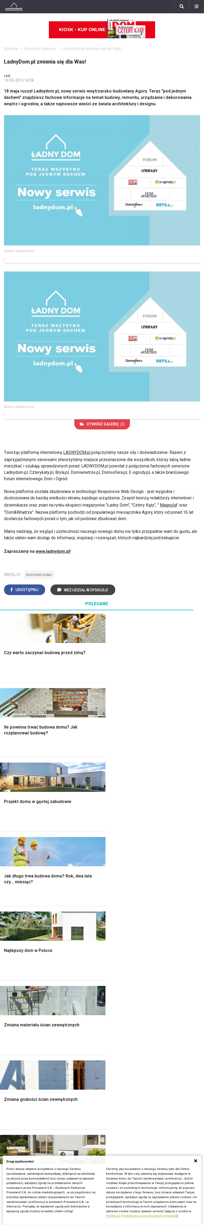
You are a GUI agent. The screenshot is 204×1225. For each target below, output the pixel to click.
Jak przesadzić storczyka (96, 1039)
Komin (10, 840)
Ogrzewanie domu (21, 876)
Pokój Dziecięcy (87, 931)
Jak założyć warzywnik (93, 1062)
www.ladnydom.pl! (53, 551)
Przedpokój (151, 852)
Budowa (11, 48)
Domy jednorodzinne (23, 1129)
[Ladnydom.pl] (14, 6)
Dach (8, 859)
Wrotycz (11, 985)
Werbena (148, 1098)
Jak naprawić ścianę (90, 1068)
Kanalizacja (14, 1080)
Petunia (147, 1092)
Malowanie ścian (87, 840)
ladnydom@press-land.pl (129, 1129)
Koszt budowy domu (23, 852)
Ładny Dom (150, 919)
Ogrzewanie (15, 1050)
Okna (8, 847)
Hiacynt (147, 1033)
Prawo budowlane (20, 1039)
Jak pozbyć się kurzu (91, 1056)
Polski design (85, 955)
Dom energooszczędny (25, 1086)
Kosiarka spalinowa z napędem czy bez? (33, 999)
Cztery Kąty (151, 925)
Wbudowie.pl (16, 1045)
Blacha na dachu (86, 870)
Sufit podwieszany (89, 864)
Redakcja (114, 1147)
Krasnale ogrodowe (22, 979)
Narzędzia (81, 847)
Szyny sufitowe (18, 1068)
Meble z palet (17, 949)
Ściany (10, 888)
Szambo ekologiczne (91, 876)
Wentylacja (14, 1074)
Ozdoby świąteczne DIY (94, 937)
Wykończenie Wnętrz (91, 835)
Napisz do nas (119, 1141)
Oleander (148, 1056)
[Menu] (196, 6)
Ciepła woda (15, 870)
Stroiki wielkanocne (90, 967)
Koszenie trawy (18, 955)
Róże (145, 1045)
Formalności (15, 864)
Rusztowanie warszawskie (97, 859)
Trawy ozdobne (18, 1007)
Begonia (147, 1039)
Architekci (81, 949)
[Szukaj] (181, 6)
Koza (9, 1056)
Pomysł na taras (19, 1141)
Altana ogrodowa (19, 925)
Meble (78, 919)
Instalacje (13, 894)
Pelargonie (150, 1080)
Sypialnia (148, 840)
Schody (11, 835)
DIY (75, 1074)
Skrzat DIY (82, 1033)
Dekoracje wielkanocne (93, 961)
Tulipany (147, 1050)
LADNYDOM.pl (77, 452)
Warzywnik (14, 967)
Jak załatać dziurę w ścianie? (99, 1045)
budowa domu (39, 575)
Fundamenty (15, 882)
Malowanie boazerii (90, 852)
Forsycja (148, 1074)
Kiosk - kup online (102, 29)
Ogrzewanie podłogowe (26, 1062)
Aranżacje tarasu (19, 961)
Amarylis (148, 1062)
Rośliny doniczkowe (22, 937)
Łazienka (148, 835)
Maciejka (148, 1068)
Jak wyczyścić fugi (89, 1050)
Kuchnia (147, 847)
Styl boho (149, 870)
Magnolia (168, 505)
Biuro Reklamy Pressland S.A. (133, 1135)
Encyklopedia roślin (22, 973)
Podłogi (79, 829)
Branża (10, 1135)
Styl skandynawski (157, 876)
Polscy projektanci (89, 943)
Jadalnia (147, 859)
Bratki (145, 1086)
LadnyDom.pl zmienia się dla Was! (91, 48)
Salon (145, 829)
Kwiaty (146, 1104)
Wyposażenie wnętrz (91, 925)
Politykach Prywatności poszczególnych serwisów (141, 1216)
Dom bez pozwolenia (24, 1033)
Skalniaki (12, 931)
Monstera (13, 919)
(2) (102, 424)
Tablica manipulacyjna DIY (96, 1080)
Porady (10, 829)
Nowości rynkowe (40, 48)
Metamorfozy (152, 864)
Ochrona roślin (17, 943)
